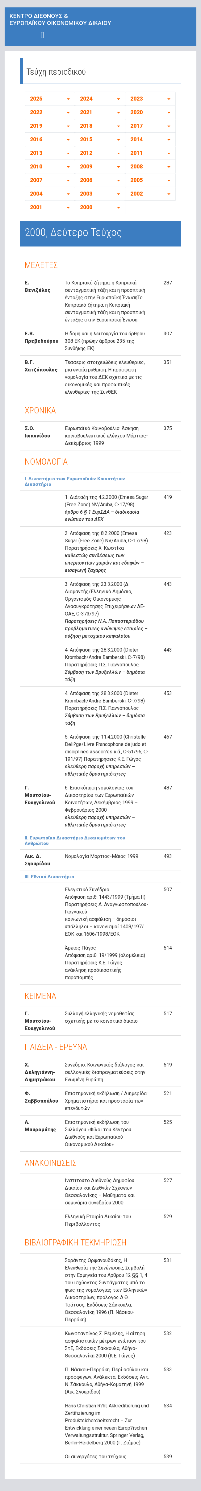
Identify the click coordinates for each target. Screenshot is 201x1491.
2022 (36, 112)
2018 (86, 125)
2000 (86, 207)
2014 (136, 139)
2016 (36, 139)
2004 (36, 193)
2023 (136, 98)
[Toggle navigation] (42, 35)
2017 (136, 125)
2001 (36, 207)
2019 (36, 125)
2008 (136, 166)
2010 (36, 166)
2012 (86, 153)
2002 (136, 193)
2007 (36, 180)
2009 (86, 166)
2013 (36, 153)
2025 (36, 98)
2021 (86, 112)
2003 (86, 193)
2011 (136, 153)
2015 (86, 139)
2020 (136, 112)
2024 (86, 98)
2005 (136, 180)
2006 (86, 180)
